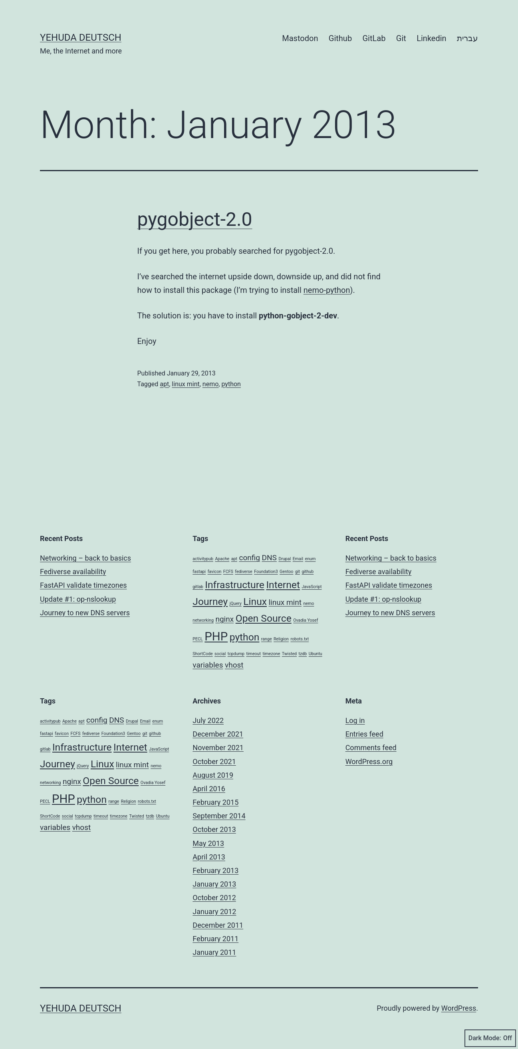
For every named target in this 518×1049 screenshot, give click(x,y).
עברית (467, 38)
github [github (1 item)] (308, 571)
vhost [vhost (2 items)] (234, 665)
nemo (210, 384)
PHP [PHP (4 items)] (216, 636)
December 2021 (218, 734)
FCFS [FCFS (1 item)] (228, 571)
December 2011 (218, 925)
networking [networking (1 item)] (203, 620)
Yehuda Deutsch (80, 37)
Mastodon (300, 38)
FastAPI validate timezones (83, 585)
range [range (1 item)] (266, 639)
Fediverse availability (73, 571)
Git (401, 38)
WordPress (458, 1008)
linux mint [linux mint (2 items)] (285, 602)
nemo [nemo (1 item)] (308, 603)
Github (340, 38)
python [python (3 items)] (245, 637)
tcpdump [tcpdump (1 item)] (236, 653)
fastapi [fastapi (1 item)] (199, 571)
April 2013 (209, 857)
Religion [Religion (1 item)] (281, 639)
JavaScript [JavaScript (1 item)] (312, 586)
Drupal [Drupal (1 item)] (284, 558)
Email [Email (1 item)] (298, 558)
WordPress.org (369, 761)
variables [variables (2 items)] (208, 665)
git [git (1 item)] (297, 571)
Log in (355, 720)
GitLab (374, 38)
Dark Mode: (490, 1038)
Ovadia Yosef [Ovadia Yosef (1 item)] (305, 620)
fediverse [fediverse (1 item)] (243, 571)
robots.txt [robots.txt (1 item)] (299, 639)
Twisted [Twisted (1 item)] (289, 653)
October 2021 (214, 761)
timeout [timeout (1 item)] (253, 653)
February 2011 (215, 938)
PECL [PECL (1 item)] (197, 639)
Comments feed (371, 747)
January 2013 (214, 884)
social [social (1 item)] (220, 653)
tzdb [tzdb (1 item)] (303, 653)
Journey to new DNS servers (85, 612)
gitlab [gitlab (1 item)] (198, 586)
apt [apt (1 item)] (234, 558)
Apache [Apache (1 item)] (222, 558)
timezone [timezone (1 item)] (271, 653)
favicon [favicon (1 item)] (215, 571)
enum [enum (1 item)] (310, 558)
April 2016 (209, 788)
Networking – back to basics (85, 558)
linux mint (185, 384)
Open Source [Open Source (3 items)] (264, 618)
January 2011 (214, 952)
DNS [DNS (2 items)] (269, 557)
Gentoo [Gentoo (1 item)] (286, 571)
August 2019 (213, 775)
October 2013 (214, 829)
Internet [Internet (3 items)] (283, 585)
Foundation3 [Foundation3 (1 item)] (266, 571)
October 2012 (214, 897)
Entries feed (364, 734)
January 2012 (214, 911)
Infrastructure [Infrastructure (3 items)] (234, 585)
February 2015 (215, 802)
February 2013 (215, 870)
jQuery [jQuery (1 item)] (236, 603)
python (230, 384)
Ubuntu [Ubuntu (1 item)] (315, 653)
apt (164, 384)
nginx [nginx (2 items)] (224, 619)
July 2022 (208, 720)
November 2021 (218, 747)
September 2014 (219, 816)
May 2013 (208, 843)
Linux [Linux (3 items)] (255, 601)
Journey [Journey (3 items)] (210, 601)
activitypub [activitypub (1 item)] (203, 558)
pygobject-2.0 (194, 219)
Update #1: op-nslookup (78, 599)
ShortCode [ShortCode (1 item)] (202, 653)
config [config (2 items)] (249, 557)
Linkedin (431, 38)
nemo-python (327, 290)
